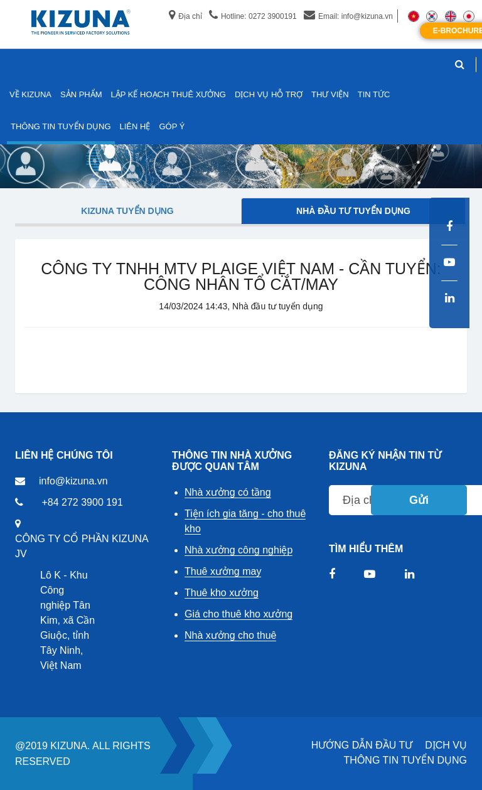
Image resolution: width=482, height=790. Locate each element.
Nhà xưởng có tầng (228, 492)
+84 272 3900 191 (81, 502)
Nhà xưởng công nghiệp (238, 550)
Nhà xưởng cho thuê (230, 635)
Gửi (419, 500)
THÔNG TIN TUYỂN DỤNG (405, 760)
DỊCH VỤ (446, 745)
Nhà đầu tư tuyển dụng (353, 211)
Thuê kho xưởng (222, 592)
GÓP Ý (172, 126)
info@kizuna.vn (73, 481)
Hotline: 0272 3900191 (253, 16)
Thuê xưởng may (223, 571)
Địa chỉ (185, 16)
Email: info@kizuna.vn (348, 16)
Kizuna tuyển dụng (127, 211)
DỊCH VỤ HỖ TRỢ (269, 94)
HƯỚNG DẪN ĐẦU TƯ (362, 745)
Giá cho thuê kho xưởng (238, 614)
